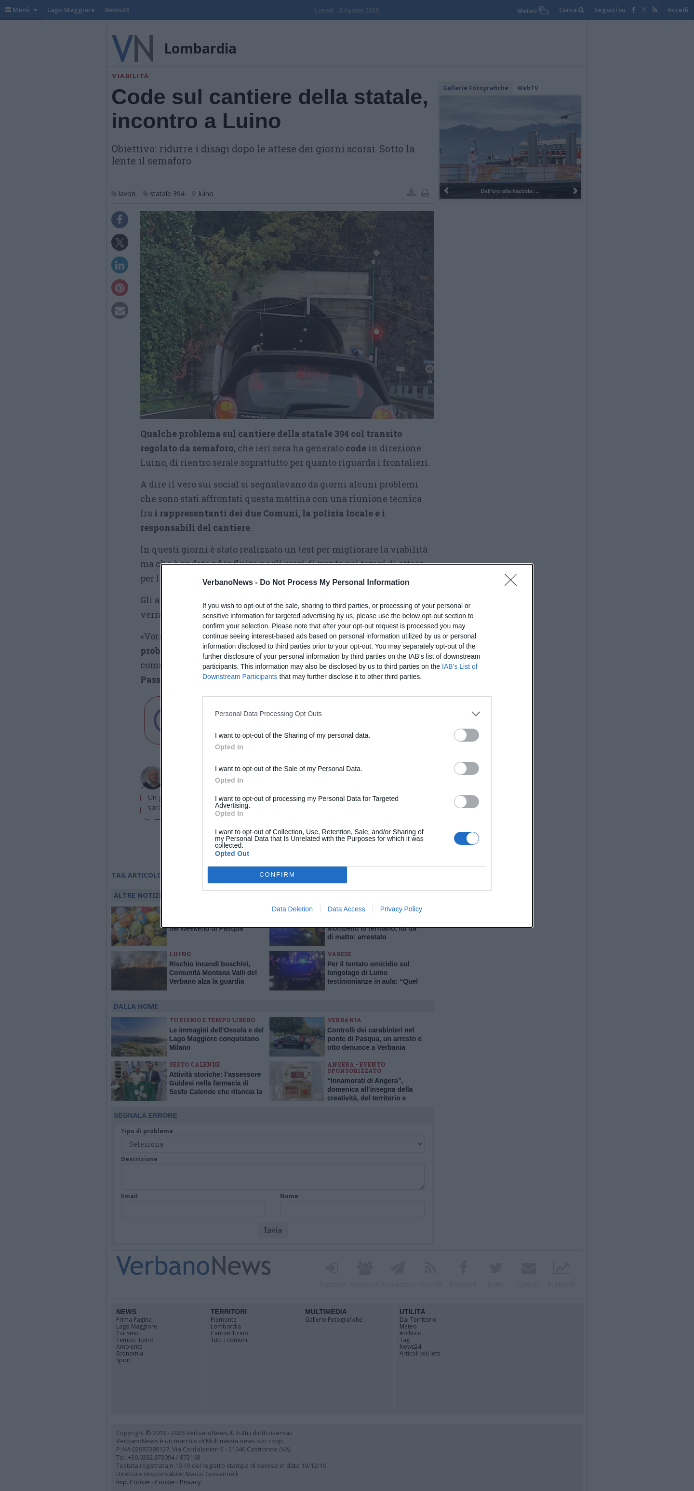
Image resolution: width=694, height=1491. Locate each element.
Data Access (346, 909)
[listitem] (347, 714)
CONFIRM (277, 874)
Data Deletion (292, 909)
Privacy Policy (401, 909)
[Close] (514, 583)
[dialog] (347, 745)
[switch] (466, 735)
